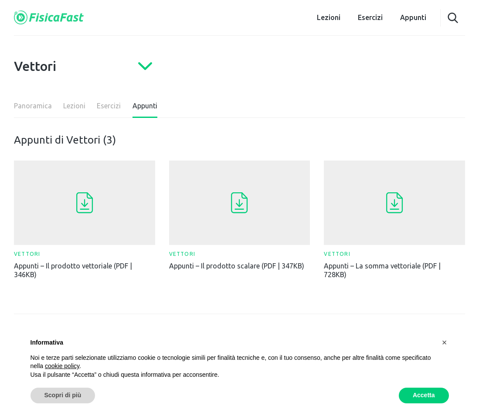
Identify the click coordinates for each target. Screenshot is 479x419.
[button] (445, 342)
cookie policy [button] (62, 365)
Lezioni (328, 17)
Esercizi (370, 17)
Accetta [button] (424, 395)
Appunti (413, 17)
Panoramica (33, 106)
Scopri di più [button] (63, 395)
